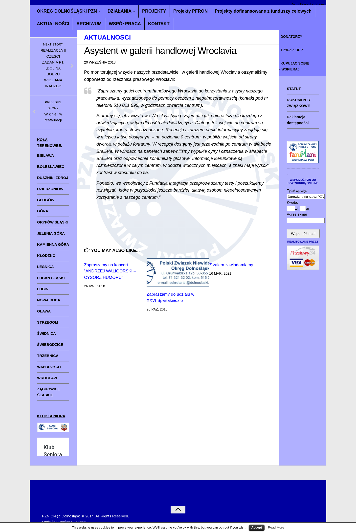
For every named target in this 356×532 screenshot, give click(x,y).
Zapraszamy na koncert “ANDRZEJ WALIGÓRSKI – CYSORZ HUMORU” (110, 271)
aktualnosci (107, 37)
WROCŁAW (47, 378)
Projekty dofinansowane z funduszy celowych (263, 11)
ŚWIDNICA (46, 333)
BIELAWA (45, 155)
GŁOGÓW (45, 200)
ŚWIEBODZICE (50, 344)
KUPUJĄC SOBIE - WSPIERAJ (294, 66)
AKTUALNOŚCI (53, 23)
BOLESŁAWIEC (50, 166)
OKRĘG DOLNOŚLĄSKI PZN (67, 11)
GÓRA (42, 211)
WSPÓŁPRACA (125, 23)
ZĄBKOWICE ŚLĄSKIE (48, 392)
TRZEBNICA (48, 356)
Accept (256, 527)
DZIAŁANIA (120, 11)
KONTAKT (159, 23)
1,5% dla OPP (292, 50)
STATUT (294, 89)
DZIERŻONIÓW (50, 189)
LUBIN (42, 289)
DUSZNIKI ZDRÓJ (52, 178)
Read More (276, 527)
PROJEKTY (154, 11)
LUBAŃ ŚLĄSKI (51, 278)
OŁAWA (44, 311)
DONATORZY (291, 37)
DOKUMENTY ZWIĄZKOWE (299, 103)
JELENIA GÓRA (51, 233)
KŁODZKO (46, 255)
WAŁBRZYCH (49, 367)
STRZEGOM (47, 322)
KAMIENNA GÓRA (53, 244)
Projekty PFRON (190, 11)
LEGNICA (45, 267)
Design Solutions (72, 522)
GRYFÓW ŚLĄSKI (52, 222)
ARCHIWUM (89, 23)
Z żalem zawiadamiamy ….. (235, 265)
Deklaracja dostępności (298, 120)
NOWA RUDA (48, 300)
